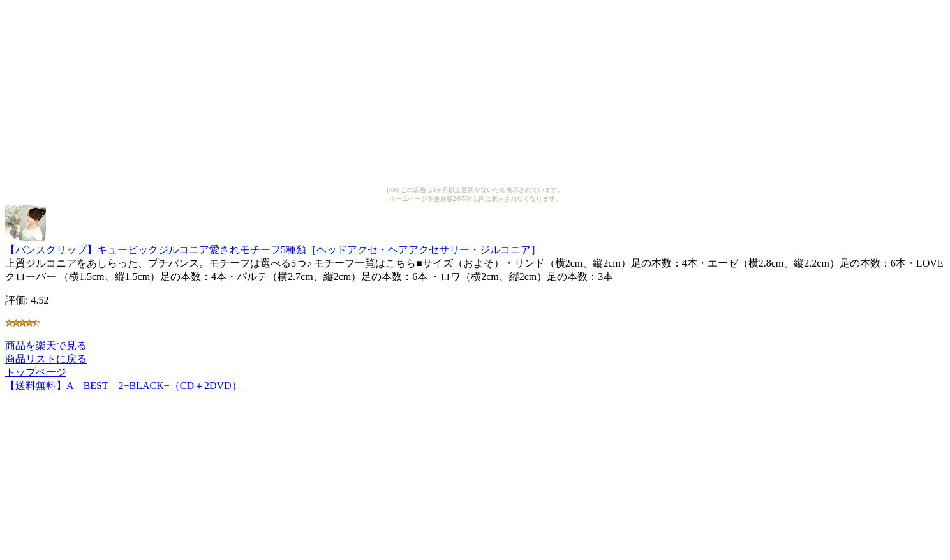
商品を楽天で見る (46, 345)
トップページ (35, 372)
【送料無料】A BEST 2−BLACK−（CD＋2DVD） (123, 385)
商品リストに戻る (46, 358)
